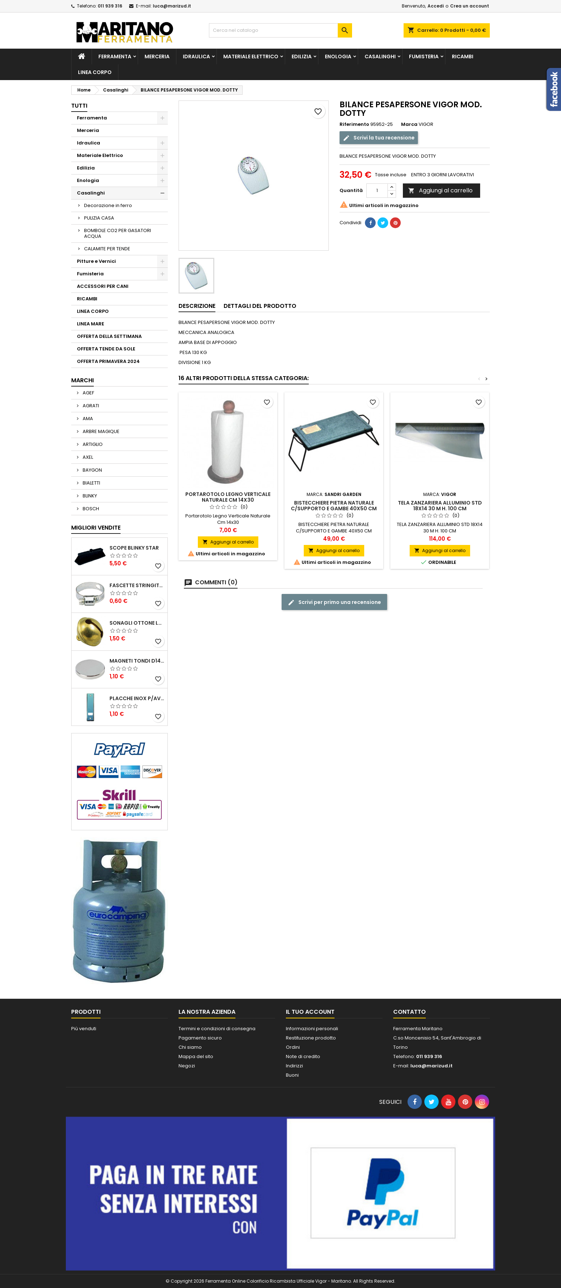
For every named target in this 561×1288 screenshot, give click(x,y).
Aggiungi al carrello (440, 190)
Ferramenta (114, 56)
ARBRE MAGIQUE (100, 431)
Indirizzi (294, 1065)
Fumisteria (424, 56)
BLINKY (89, 495)
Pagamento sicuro (200, 1037)
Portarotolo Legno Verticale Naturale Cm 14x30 (227, 497)
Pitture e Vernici (96, 261)
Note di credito (303, 1056)
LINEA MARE (90, 323)
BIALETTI (91, 483)
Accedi (436, 6)
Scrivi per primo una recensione (334, 602)
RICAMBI (462, 56)
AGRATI (90, 405)
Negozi (187, 1065)
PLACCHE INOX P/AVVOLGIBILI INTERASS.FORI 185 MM (137, 698)
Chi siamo (190, 1047)
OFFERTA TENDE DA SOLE (106, 348)
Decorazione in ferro (108, 205)
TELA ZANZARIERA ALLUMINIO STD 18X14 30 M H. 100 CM (440, 505)
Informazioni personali (312, 1028)
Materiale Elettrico (250, 56)
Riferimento (354, 124)
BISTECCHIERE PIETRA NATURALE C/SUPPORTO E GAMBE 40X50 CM (334, 505)
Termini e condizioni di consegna (217, 1028)
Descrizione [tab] (197, 306)
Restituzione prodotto (311, 1037)
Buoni (292, 1075)
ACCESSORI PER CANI (102, 286)
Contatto (409, 1012)
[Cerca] (280, 30)
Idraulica (196, 56)
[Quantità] (377, 190)
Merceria (157, 56)
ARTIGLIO (92, 444)
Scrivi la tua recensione (379, 138)
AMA (87, 418)
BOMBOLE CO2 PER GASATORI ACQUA (117, 233)
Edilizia (302, 56)
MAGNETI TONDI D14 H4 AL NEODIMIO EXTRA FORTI (137, 661)
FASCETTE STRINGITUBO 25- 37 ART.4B (137, 585)
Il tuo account (310, 1012)
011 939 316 (110, 6)
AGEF (88, 392)
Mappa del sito (196, 1056)
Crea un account (469, 6)
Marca (409, 124)
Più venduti (83, 1028)
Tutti (79, 106)
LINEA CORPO (95, 72)
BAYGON (92, 470)
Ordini (293, 1047)
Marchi (82, 380)
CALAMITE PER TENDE (107, 248)
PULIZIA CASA (99, 218)
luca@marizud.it (172, 6)
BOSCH (90, 508)
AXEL (87, 457)
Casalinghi (380, 56)
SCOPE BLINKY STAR (134, 548)
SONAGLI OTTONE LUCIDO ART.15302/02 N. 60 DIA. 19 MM (137, 623)
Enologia (338, 56)
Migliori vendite (96, 527)
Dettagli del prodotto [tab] (260, 306)
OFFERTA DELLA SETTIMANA (109, 336)
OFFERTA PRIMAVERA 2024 (108, 361)
